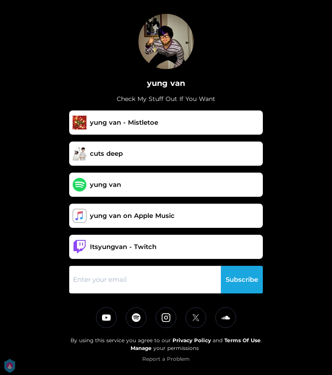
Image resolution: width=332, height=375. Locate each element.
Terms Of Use (242, 340)
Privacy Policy (191, 340)
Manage (141, 348)
